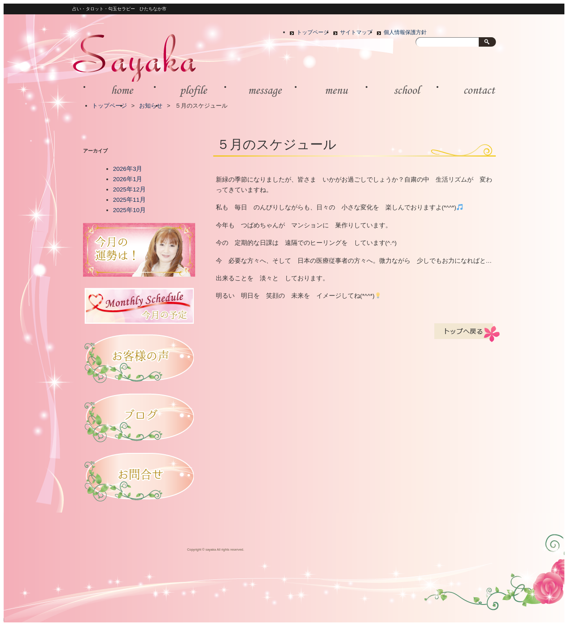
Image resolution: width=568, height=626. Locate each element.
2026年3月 (128, 168)
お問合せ (473, 91)
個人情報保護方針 (405, 32)
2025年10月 (129, 210)
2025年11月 (129, 199)
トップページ (313, 32)
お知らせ (150, 105)
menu (331, 91)
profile (191, 91)
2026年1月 (128, 179)
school (402, 91)
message (261, 91)
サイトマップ (356, 32)
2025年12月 (129, 189)
